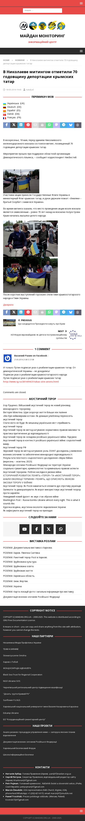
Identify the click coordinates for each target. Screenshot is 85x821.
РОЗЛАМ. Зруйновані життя (18, 570)
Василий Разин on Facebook (30, 355)
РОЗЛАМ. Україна (12, 586)
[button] (80, 3)
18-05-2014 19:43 (13, 89)
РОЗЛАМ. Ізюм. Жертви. (15, 581)
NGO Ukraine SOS (11, 681)
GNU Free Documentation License (19, 620)
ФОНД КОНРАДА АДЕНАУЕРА (17, 668)
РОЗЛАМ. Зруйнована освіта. (18, 566)
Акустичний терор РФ (14, 447)
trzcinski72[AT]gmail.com (17, 799)
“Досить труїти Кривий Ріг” (16, 693)
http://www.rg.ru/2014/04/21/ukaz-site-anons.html (31, 381)
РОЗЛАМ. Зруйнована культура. (20, 561)
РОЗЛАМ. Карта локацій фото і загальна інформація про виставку (38, 591)
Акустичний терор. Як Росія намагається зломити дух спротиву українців (42, 485)
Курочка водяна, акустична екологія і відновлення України (34, 507)
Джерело (8, 304)
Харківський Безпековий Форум (19, 748)
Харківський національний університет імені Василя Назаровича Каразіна (40, 706)
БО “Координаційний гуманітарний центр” (24, 719)
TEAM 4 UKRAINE (11, 649)
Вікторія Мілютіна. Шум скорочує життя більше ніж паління (35, 412)
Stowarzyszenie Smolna (14, 655)
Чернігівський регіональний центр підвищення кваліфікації (33, 687)
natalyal (30, 89)
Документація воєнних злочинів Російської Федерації (31, 596)
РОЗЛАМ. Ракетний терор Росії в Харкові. (25, 557)
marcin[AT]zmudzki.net (61, 793)
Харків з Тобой (10, 661)
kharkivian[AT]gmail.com (25, 780)
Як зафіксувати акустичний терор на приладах (27, 510)
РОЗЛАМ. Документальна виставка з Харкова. (27, 547)
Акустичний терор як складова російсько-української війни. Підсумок (40, 436)
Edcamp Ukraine (11, 713)
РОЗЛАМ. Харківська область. (19, 575)
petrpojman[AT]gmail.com (32, 786)
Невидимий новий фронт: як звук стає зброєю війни (30, 496)
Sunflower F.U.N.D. (12, 700)
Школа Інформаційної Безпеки (18, 754)
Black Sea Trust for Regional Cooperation (22, 674)
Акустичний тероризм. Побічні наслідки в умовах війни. (32, 471)
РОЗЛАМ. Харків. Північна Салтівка (21, 552)
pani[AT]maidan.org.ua (60, 773)
